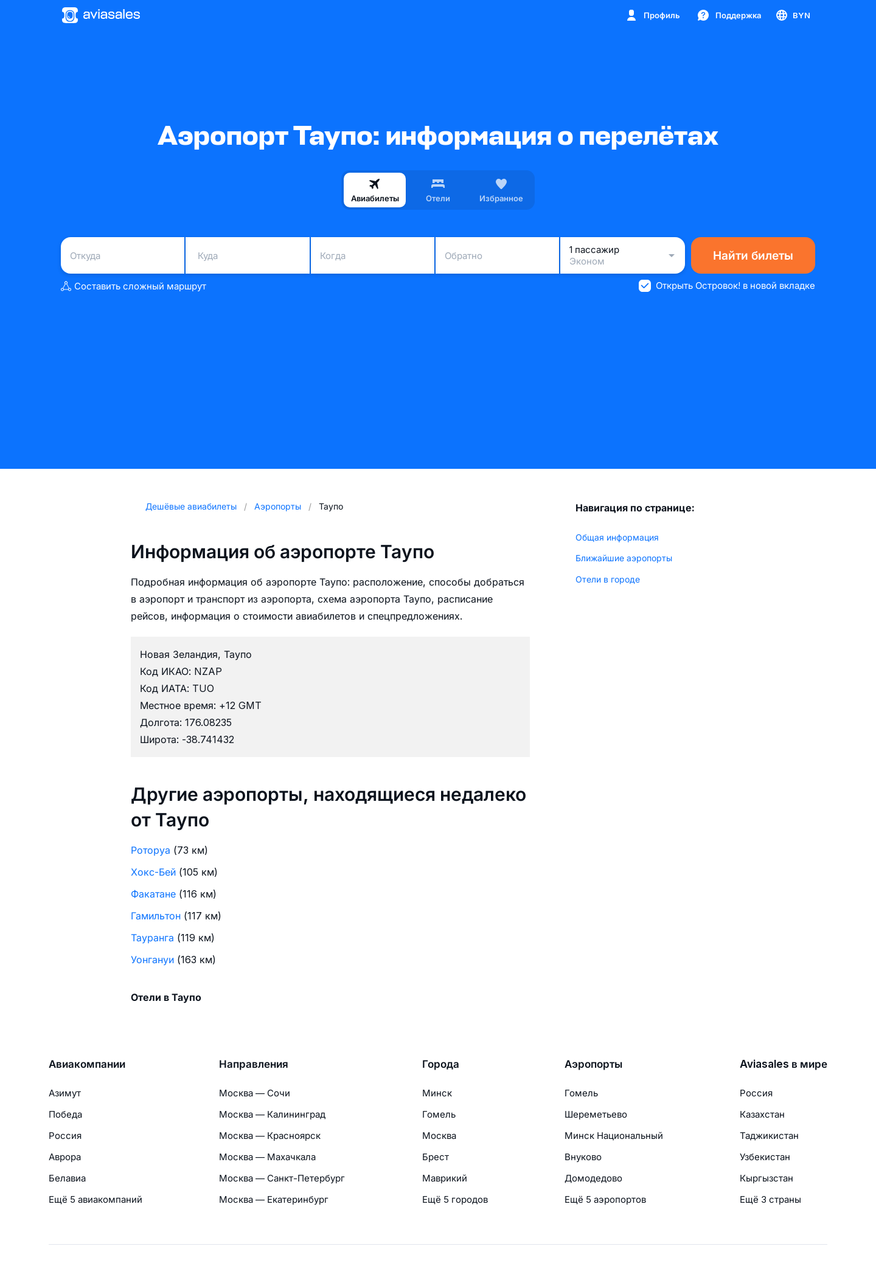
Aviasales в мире (783, 1064)
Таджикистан (769, 1135)
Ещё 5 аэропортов (605, 1199)
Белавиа (67, 1178)
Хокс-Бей (153, 872)
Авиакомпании (87, 1064)
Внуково (583, 1157)
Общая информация (617, 537)
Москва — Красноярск (270, 1135)
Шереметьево (596, 1114)
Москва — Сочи (254, 1093)
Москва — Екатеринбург (273, 1199)
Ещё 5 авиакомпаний (95, 1199)
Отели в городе (607, 579)
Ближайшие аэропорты (623, 558)
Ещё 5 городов (455, 1199)
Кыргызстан (766, 1178)
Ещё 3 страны (770, 1199)
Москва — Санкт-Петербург (282, 1178)
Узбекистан (765, 1157)
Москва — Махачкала (267, 1157)
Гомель (439, 1114)
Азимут (65, 1093)
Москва (439, 1135)
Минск (437, 1093)
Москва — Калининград (272, 1114)
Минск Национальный (614, 1135)
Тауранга (152, 938)
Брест (435, 1157)
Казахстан (762, 1114)
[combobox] (122, 255)
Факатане (153, 894)
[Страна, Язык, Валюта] (792, 15)
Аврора (65, 1157)
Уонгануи (152, 959)
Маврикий (444, 1178)
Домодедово (593, 1178)
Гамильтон (156, 916)
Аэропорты (593, 1064)
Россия (65, 1135)
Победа (65, 1114)
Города (440, 1064)
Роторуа (150, 850)
